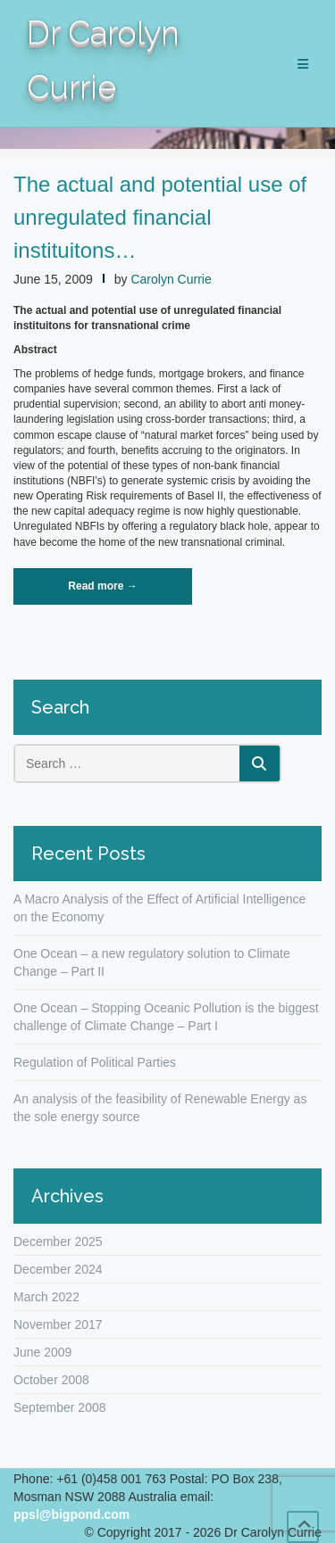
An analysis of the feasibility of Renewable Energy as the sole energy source (159, 1108)
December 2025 (58, 1241)
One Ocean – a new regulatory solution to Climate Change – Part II (151, 962)
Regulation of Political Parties (94, 1062)
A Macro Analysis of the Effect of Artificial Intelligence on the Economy (159, 908)
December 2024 (58, 1269)
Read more (127, 591)
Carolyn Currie (170, 279)
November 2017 (58, 1324)
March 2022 (46, 1297)
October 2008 (51, 1380)
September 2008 (59, 1407)
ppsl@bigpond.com (71, 1514)
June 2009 (42, 1352)
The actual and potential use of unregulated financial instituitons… (159, 217)
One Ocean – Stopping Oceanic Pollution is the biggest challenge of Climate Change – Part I (166, 1017)
